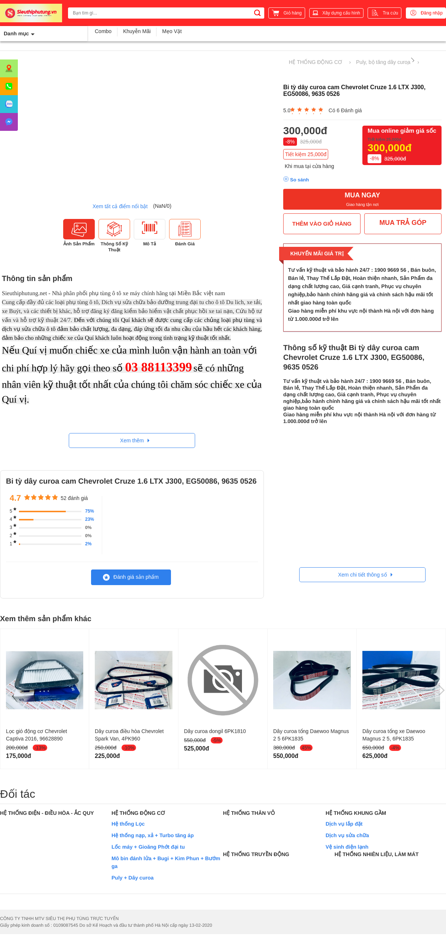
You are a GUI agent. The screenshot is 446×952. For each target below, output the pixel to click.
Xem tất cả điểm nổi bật (120, 206)
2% (88, 543)
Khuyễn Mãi (137, 31)
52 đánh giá (74, 498)
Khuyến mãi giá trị (317, 253)
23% (89, 519)
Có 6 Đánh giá (345, 110)
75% (89, 511)
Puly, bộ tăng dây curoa (383, 62)
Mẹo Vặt (172, 31)
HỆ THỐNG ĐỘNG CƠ (315, 62)
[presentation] (440, 691)
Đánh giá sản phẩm (131, 577)
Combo (103, 31)
